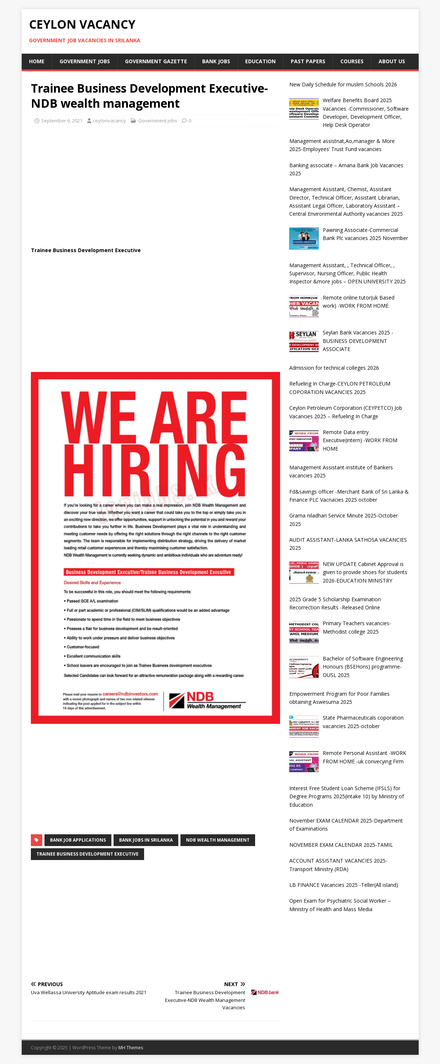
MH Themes (130, 1048)
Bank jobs (216, 61)
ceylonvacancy (109, 120)
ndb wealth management (218, 840)
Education (260, 61)
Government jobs (85, 61)
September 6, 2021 (61, 120)
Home (36, 61)
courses (352, 61)
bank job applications (78, 840)
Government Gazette (156, 61)
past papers (308, 61)
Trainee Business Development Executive (87, 854)
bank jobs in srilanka (146, 840)
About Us (392, 61)
